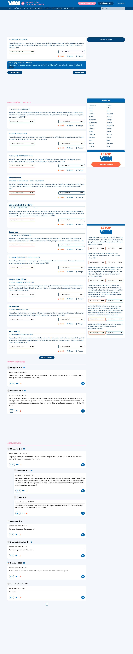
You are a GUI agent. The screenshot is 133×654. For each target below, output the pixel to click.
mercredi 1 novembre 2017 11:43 (18, 395)
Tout (10, 8)
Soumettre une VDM (87, 3)
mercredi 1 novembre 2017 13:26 (24, 502)
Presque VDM (69, 8)
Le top (46, 8)
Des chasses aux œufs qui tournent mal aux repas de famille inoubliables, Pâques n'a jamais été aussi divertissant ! (45, 65)
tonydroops (14, 391)
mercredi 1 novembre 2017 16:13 (18, 547)
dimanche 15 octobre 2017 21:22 (18, 372)
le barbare (14, 563)
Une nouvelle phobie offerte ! (21, 205)
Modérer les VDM (105, 3)
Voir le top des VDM (106, 164)
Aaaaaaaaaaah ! (15, 178)
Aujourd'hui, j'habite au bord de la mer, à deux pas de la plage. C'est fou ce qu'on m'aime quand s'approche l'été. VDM (105, 327)
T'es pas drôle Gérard (18, 279)
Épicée (26, 8)
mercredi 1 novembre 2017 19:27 (18, 567)
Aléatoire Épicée (36, 8)
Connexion (121, 3)
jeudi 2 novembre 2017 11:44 (17, 588)
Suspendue (13, 232)
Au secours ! (14, 307)
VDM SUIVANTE (79, 72)
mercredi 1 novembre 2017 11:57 (18, 526)
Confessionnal (56, 8)
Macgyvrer (14, 368)
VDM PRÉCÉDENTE (15, 72)
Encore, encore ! (46, 357)
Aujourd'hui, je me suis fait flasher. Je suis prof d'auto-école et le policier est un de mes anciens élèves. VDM (104, 256)
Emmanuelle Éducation (18, 542)
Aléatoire (17, 8)
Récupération (14, 331)
